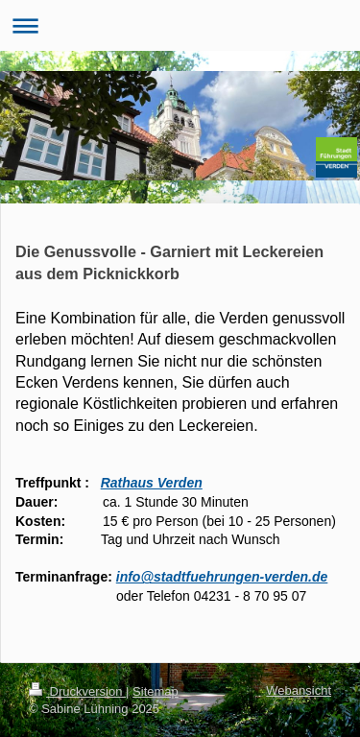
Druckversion (77, 691)
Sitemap (155, 691)
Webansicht (298, 690)
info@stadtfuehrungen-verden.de (222, 576)
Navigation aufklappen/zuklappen (180, 25)
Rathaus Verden (152, 482)
